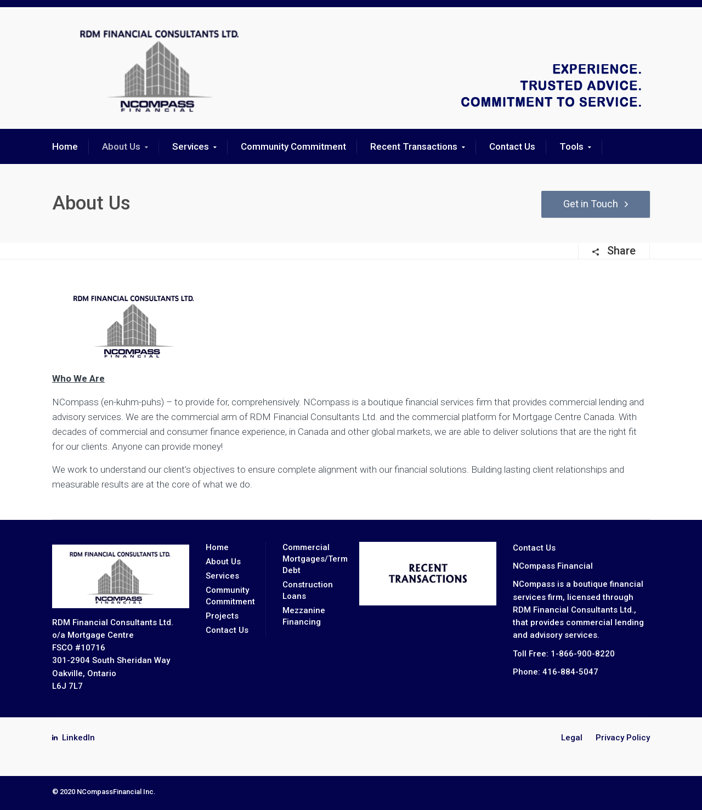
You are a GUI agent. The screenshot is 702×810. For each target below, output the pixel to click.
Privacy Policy (623, 738)
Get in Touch (586, 203)
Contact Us (512, 146)
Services (190, 146)
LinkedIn (78, 738)
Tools (571, 146)
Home (65, 146)
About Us (121, 146)
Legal (571, 738)
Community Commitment (293, 146)
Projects (222, 616)
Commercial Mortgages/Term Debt (315, 558)
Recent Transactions (413, 146)
